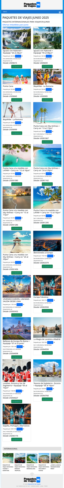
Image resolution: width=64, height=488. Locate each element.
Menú (5, 12)
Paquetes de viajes (34, 484)
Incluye (18, 56)
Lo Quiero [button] (16, 67)
